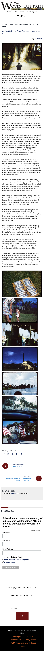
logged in (13, 493)
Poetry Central (30, 640)
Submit (33, 643)
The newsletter (9, 562)
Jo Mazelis (38, 39)
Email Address (8, 549)
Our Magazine (17, 637)
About (23, 646)
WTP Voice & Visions (19, 643)
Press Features (23, 31)
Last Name (6, 540)
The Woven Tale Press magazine (16, 560)
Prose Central (16, 640)
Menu (22, 16)
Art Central (30, 637)
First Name (6, 533)
